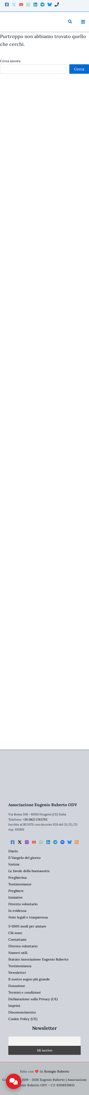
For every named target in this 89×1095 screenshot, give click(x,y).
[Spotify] (62, 842)
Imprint (14, 1006)
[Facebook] (7, 4)
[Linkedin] (35, 4)
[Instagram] (27, 842)
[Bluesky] (49, 4)
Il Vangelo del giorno (24, 858)
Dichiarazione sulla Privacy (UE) (33, 999)
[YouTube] (21, 4)
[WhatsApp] (28, 4)
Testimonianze (20, 884)
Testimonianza (19, 966)
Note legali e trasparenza (28, 917)
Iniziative (15, 897)
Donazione (16, 986)
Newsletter (17, 972)
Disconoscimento (22, 1012)
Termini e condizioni (24, 992)
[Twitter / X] (20, 842)
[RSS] (77, 842)
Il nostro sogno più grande (29, 979)
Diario (13, 851)
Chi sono (15, 933)
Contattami (17, 939)
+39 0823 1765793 (35, 820)
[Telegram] (42, 4)
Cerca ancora (10, 61)
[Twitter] (14, 4)
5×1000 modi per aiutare (27, 926)
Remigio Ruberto (56, 1071)
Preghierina (17, 877)
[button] (70, 22)
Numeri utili (17, 953)
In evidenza (17, 911)
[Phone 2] (57, 4)
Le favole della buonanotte (29, 871)
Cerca (79, 69)
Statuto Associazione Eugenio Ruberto (38, 959)
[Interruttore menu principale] (83, 22)
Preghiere (16, 891)
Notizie (14, 864)
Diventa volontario (22, 904)
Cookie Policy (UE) (22, 1019)
